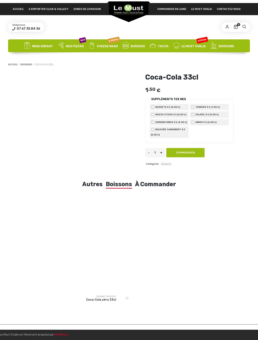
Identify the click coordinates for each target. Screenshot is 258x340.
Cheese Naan (104, 45)
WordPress (61, 334)
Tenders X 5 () (206, 107)
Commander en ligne (171, 8)
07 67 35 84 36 (28, 28)
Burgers (134, 45)
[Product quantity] (155, 152)
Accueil (18, 8)
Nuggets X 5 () (166, 107)
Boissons (222, 45)
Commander (185, 152)
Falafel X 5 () (205, 114)
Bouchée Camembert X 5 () (168, 132)
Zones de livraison (87, 8)
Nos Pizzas (72, 45)
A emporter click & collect (49, 8)
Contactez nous (229, 8)
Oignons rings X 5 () (169, 122)
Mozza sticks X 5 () (169, 114)
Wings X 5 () (204, 122)
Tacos (159, 45)
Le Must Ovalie (201, 8)
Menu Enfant (38, 45)
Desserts (129, 58)
